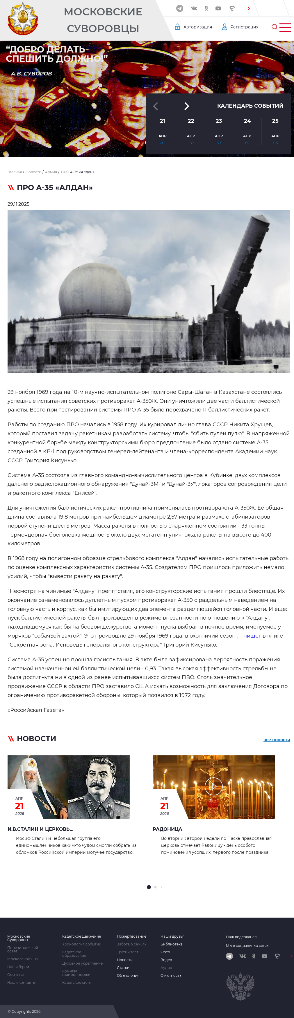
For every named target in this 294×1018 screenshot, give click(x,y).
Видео (166, 960)
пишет (253, 636)
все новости (276, 739)
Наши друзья (172, 936)
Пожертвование (131, 936)
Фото (165, 952)
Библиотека (172, 944)
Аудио (166, 968)
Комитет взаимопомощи (76, 973)
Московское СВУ (22, 959)
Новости (125, 960)
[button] (249, 8)
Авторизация (197, 27)
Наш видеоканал (241, 937)
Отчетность (171, 975)
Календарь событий (250, 106)
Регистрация (244, 27)
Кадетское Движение (81, 936)
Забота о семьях (131, 944)
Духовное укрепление (82, 963)
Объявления (128, 975)
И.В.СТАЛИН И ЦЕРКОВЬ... (40, 829)
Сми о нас (16, 975)
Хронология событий (81, 944)
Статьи (123, 968)
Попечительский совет (22, 949)
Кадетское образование (74, 953)
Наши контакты (21, 982)
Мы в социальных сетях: (247, 945)
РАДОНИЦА (167, 829)
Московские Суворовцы (103, 20)
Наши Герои (18, 967)
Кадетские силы (76, 982)
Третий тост (127, 952)
